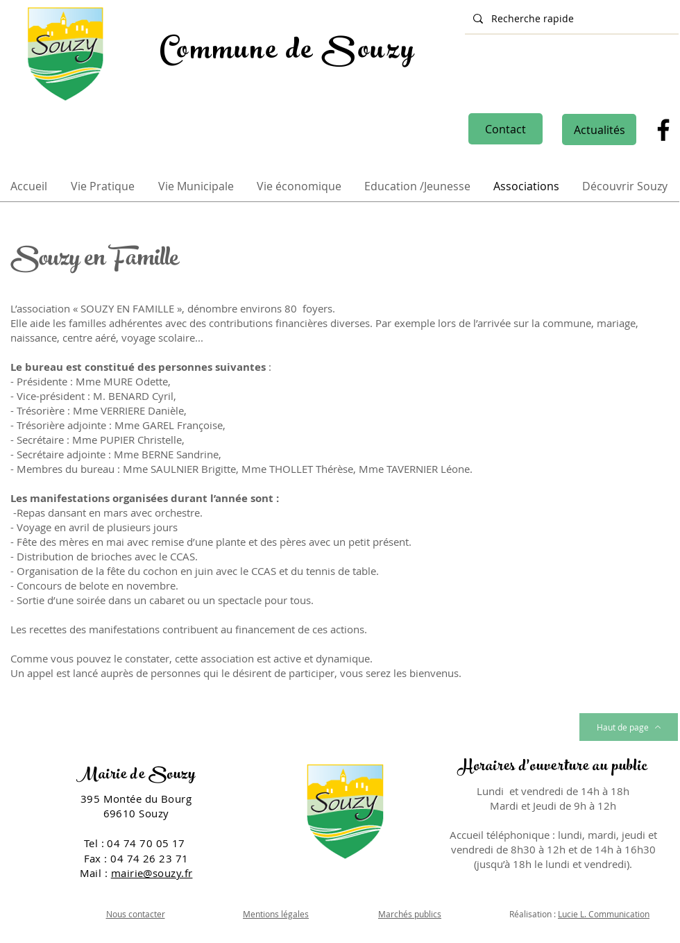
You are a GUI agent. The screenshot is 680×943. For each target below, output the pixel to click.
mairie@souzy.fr (152, 873)
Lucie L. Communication (603, 913)
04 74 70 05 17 (147, 843)
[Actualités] (599, 129)
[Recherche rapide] (570, 18)
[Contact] (505, 128)
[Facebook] (663, 129)
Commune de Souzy (288, 52)
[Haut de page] (628, 727)
